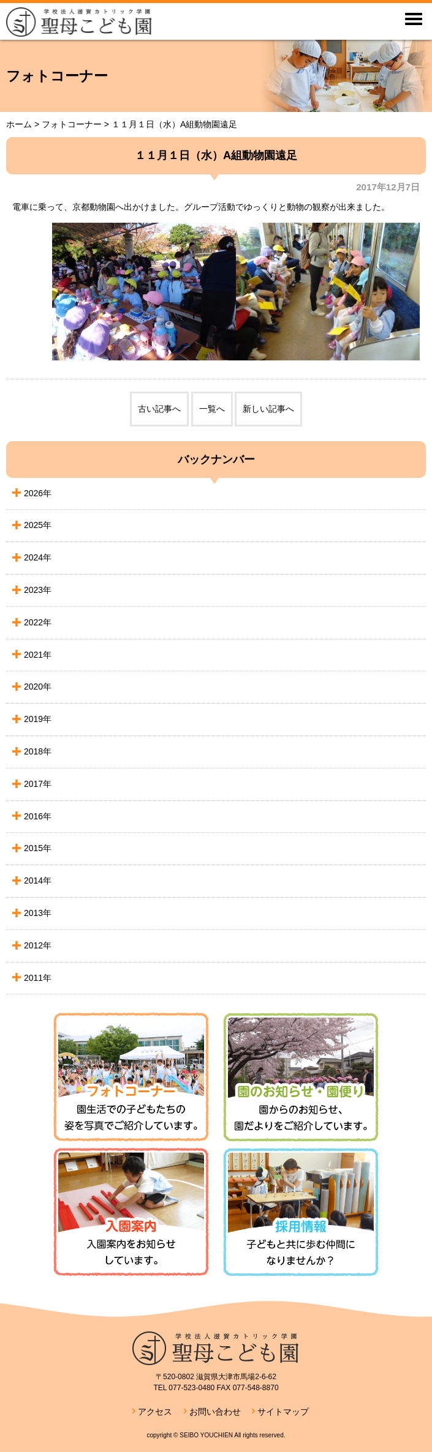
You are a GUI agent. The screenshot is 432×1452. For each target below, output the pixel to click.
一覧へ (212, 409)
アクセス (155, 1412)
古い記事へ (159, 409)
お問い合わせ (215, 1412)
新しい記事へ (268, 409)
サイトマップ (283, 1412)
